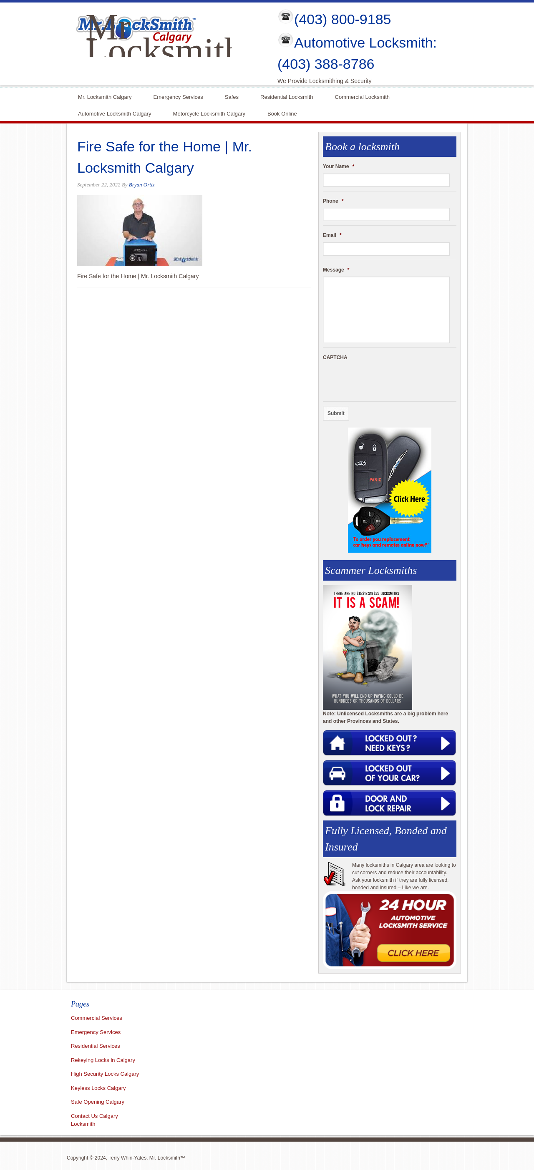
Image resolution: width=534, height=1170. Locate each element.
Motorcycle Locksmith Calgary (209, 114)
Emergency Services (178, 96)
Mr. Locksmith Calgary (105, 96)
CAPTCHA (335, 357)
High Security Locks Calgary (105, 1074)
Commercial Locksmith (362, 96)
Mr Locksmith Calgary (164, 51)
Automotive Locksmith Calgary (115, 113)
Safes (232, 96)
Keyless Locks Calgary (98, 1088)
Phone (333, 201)
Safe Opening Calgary (97, 1102)
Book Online (282, 113)
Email (332, 235)
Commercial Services (96, 1018)
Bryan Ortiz (142, 184)
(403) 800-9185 (342, 19)
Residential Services (95, 1046)
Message (336, 270)
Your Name (338, 166)
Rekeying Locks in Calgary (103, 1060)
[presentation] (386, 381)
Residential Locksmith (286, 96)
